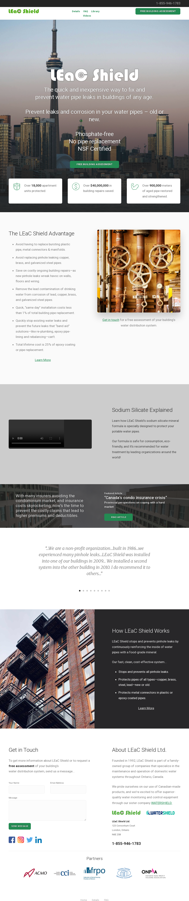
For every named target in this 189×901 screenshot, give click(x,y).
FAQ (85, 11)
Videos (87, 15)
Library (95, 11)
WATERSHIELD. (161, 803)
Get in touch (110, 320)
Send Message (19, 826)
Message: (13, 798)
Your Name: (14, 783)
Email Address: (57, 783)
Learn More (43, 360)
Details (76, 11)
